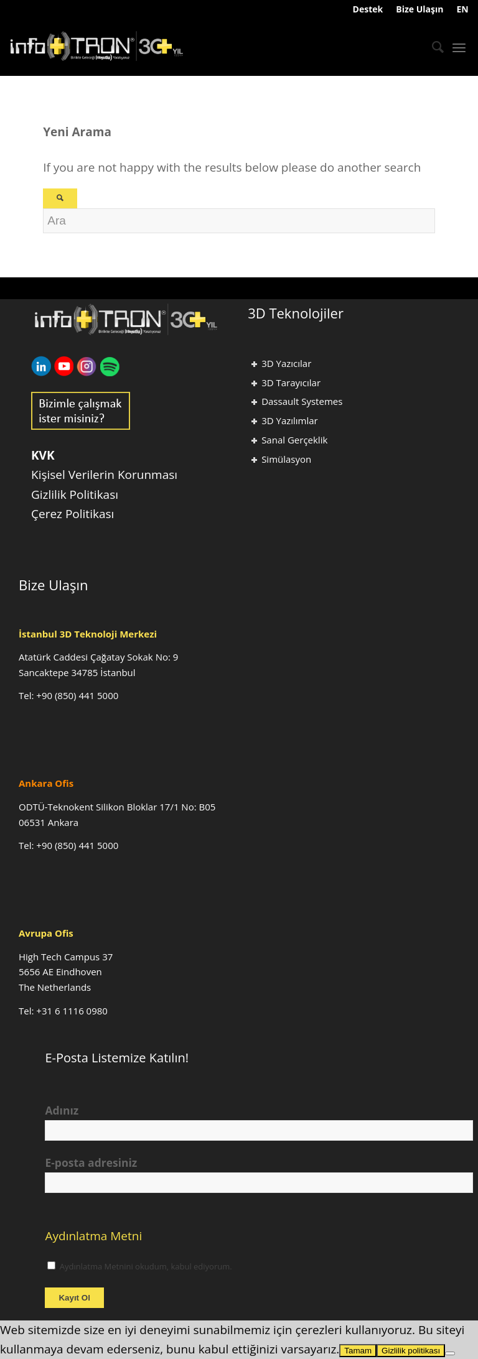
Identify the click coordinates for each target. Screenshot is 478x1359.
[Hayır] (450, 1353)
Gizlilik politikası (411, 1350)
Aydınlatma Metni (93, 1236)
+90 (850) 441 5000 (77, 695)
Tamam (358, 1350)
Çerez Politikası (72, 514)
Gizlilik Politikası (74, 494)
